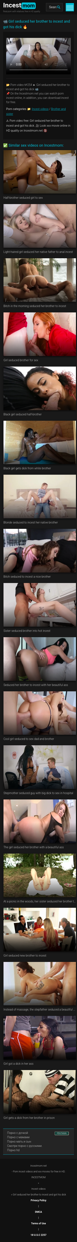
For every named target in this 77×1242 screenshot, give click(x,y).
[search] (58, 7)
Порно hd (13, 1150)
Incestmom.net (38, 1165)
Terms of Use (38, 1223)
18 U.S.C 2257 (38, 1235)
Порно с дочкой (17, 1133)
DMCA (38, 1211)
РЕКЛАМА (62, 1133)
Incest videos (40, 109)
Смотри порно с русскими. (24, 1145)
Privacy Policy (38, 1200)
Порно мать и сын (19, 1141)
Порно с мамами (18, 1137)
